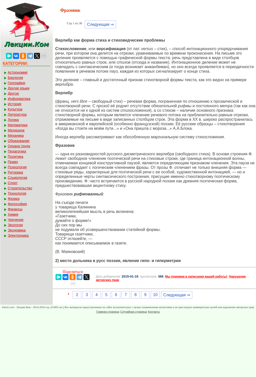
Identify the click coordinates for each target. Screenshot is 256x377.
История (14, 104)
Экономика (17, 230)
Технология (17, 193)
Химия (13, 214)
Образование (19, 141)
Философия (17, 204)
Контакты (154, 311)
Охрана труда (19, 146)
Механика (16, 136)
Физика (14, 199)
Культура (15, 109)
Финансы (15, 209)
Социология (17, 178)
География (16, 83)
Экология (15, 225)
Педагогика (17, 151)
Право (13, 162)
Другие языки (19, 88)
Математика (18, 125)
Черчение (16, 220)
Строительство (20, 188)
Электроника (18, 235)
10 (155, 295)
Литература (17, 114)
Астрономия (18, 72)
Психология (17, 167)
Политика (15, 157)
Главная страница (107, 311)
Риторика (15, 172)
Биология (15, 78)
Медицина (16, 130)
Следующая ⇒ (100, 24)
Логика (13, 120)
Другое (13, 93)
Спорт (13, 183)
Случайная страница (133, 311)
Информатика (19, 99)
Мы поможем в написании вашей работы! (196, 276)
